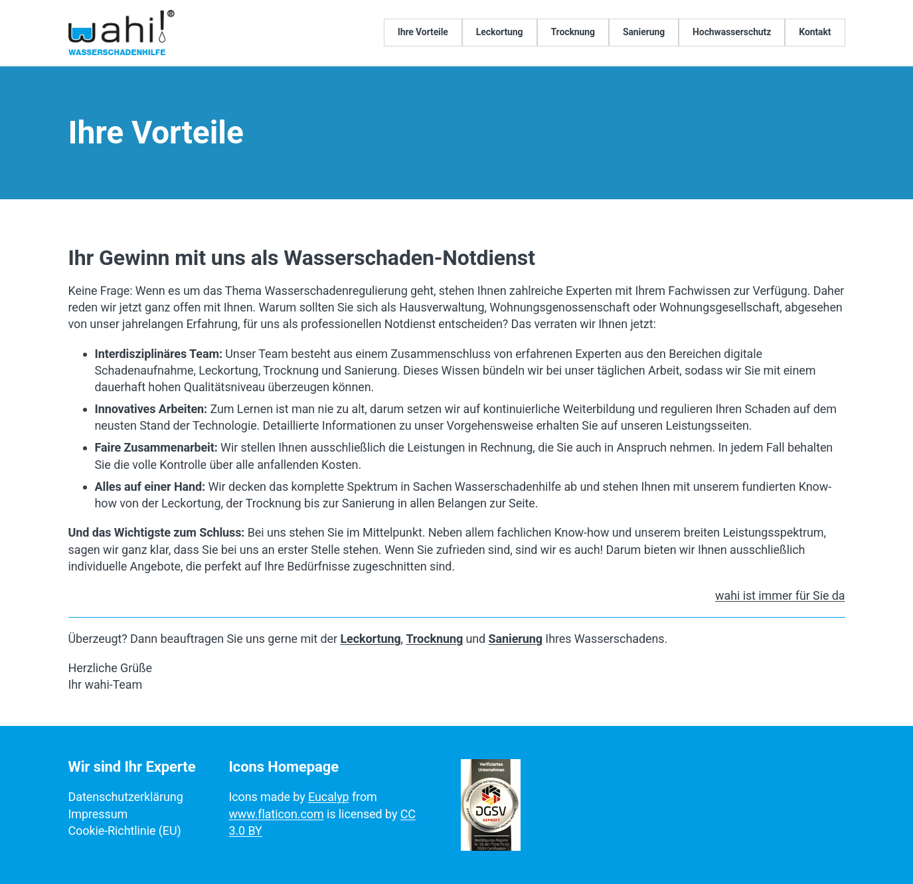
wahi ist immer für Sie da (780, 595)
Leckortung (370, 639)
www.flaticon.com (275, 814)
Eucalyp (328, 797)
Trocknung (434, 639)
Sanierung (515, 639)
